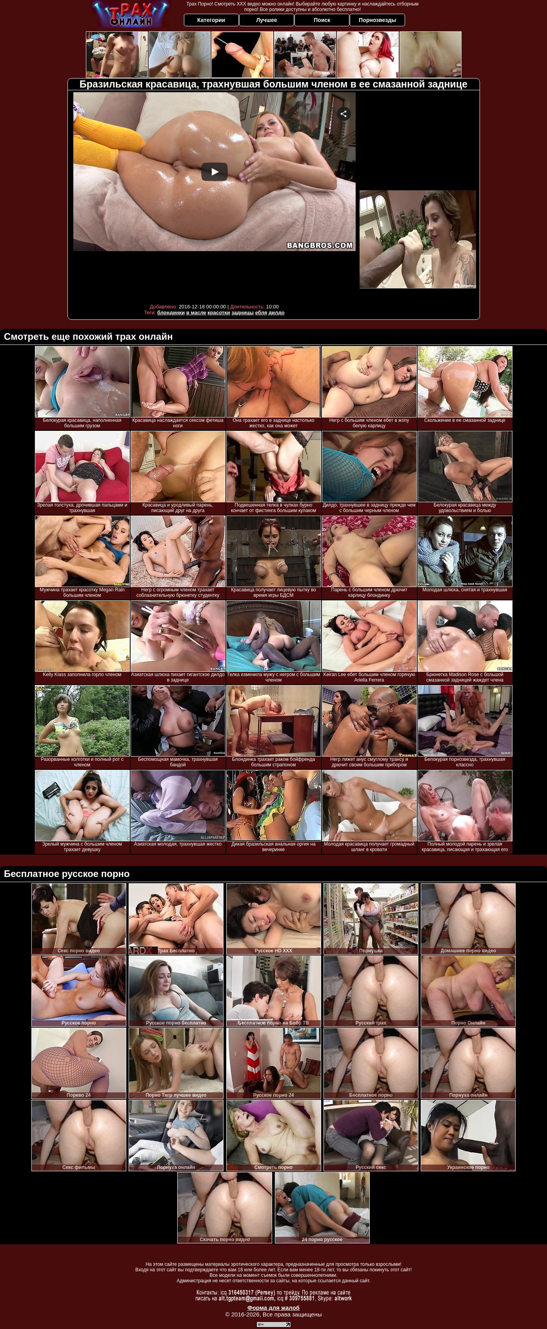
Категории (211, 20)
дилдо (277, 312)
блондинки (171, 312)
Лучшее (266, 20)
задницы (242, 312)
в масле (196, 312)
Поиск (322, 20)
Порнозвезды (377, 20)
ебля (261, 312)
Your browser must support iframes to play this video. (214, 196)
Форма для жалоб (273, 1307)
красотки (218, 312)
